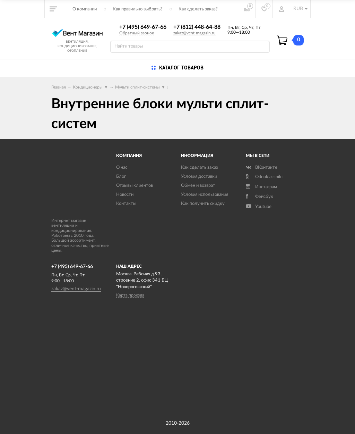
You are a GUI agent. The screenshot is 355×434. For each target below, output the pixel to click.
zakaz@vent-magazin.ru (194, 33)
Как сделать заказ (199, 167)
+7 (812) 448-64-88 (196, 27)
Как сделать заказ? (198, 9)
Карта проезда (130, 295)
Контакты (126, 203)
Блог (121, 176)
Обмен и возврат (198, 185)
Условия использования (204, 194)
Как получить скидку (203, 203)
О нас (121, 167)
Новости (124, 194)
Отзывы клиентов (134, 185)
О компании (84, 9)
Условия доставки (199, 176)
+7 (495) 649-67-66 (142, 27)
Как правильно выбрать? (138, 9)
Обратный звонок (136, 33)
